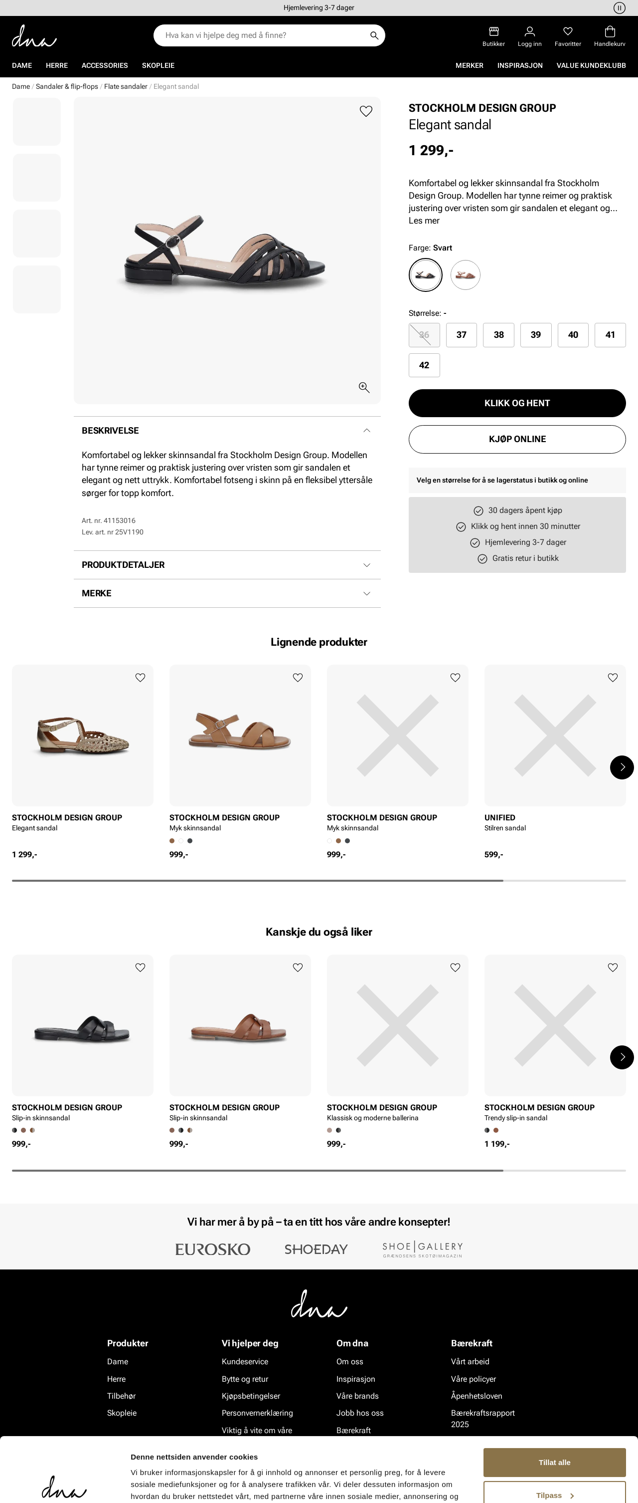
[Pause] (618, 8)
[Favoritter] (568, 36)
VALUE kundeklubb (591, 65)
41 (611, 334)
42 (424, 365)
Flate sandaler (126, 86)
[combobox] (264, 35)
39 (536, 334)
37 (462, 334)
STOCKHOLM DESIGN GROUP (482, 108)
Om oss (349, 1361)
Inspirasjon (520, 65)
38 (499, 334)
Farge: (430, 247)
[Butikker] (493, 36)
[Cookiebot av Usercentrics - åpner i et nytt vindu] (64, 1483)
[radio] (426, 275)
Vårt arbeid (470, 1361)
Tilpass (555, 1430)
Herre (57, 65)
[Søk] (374, 35)
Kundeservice (245, 1361)
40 (573, 334)
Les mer (424, 220)
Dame (22, 65)
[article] (83, 757)
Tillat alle (555, 1398)
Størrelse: (425, 313)
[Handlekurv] (610, 36)
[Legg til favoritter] (366, 111)
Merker (469, 65)
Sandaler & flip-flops (67, 86)
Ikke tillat (555, 1463)
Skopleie (158, 65)
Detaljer (145, 1483)
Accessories (105, 65)
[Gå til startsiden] (34, 35)
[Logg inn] (529, 36)
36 (424, 334)
